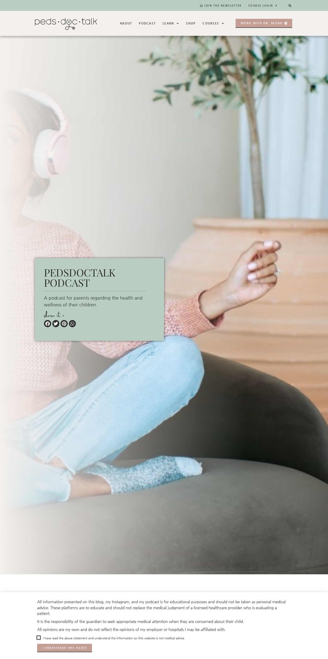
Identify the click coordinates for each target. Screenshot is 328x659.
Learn (171, 23)
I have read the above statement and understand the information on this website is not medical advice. (113, 638)
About (126, 23)
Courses (213, 23)
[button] (290, 5)
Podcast (147, 23)
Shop (191, 23)
